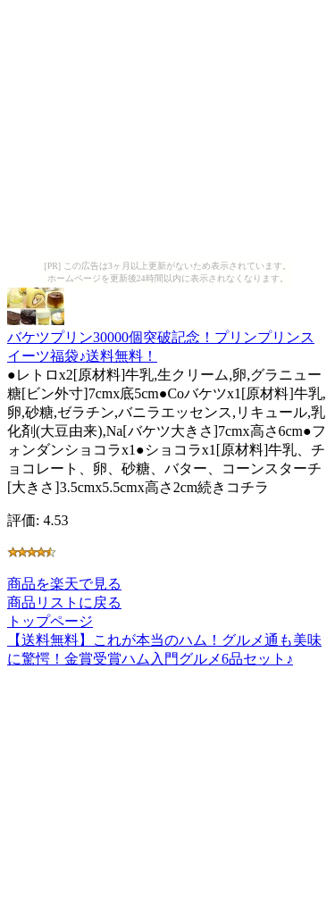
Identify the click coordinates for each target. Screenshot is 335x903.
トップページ (50, 621)
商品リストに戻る (64, 602)
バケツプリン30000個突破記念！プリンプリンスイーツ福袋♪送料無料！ (160, 338)
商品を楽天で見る (64, 583)
